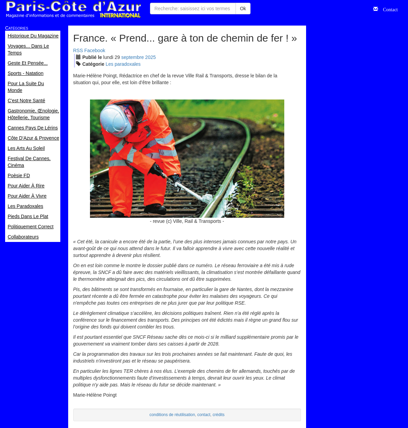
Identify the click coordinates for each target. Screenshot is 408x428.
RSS (78, 50)
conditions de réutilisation (172, 414)
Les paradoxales (123, 64)
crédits (219, 414)
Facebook (94, 50)
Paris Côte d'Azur (73, 9)
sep (132, 57)
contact (203, 414)
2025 (150, 57)
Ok (243, 8)
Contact (388, 9)
